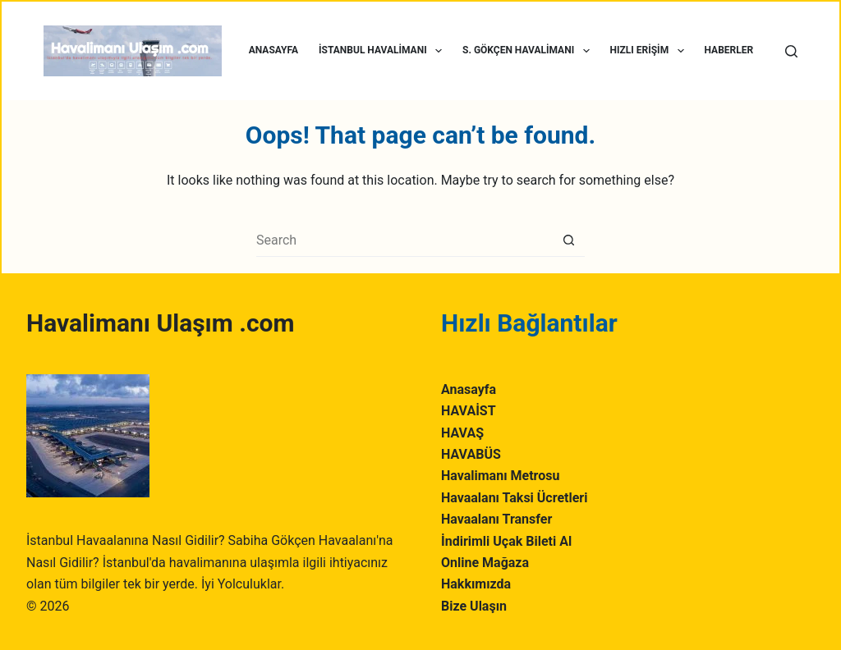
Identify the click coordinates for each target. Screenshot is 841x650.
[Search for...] (404, 240)
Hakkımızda (476, 584)
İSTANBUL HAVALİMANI (383, 51)
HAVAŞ (462, 433)
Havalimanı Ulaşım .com (160, 323)
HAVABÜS (471, 454)
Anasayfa (468, 389)
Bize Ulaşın (474, 606)
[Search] (791, 51)
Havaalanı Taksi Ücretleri (514, 498)
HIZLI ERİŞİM (650, 51)
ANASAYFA (273, 50)
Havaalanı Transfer (496, 519)
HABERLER (729, 50)
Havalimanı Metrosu (500, 475)
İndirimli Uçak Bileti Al (506, 541)
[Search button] (568, 240)
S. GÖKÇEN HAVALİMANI (528, 51)
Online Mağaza (485, 562)
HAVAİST (468, 411)
